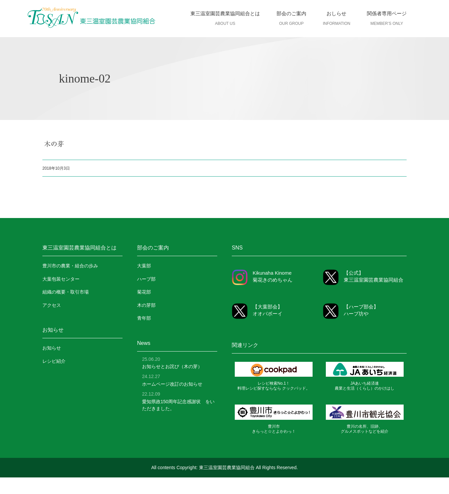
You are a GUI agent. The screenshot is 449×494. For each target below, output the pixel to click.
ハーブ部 (146, 279)
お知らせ (51, 348)
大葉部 (144, 265)
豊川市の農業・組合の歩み (70, 265)
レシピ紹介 (54, 361)
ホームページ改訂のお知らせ (172, 384)
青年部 (144, 318)
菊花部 (144, 292)
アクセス (51, 305)
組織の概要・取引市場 (65, 292)
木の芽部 (146, 305)
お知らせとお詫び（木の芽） (172, 366)
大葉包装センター (60, 279)
